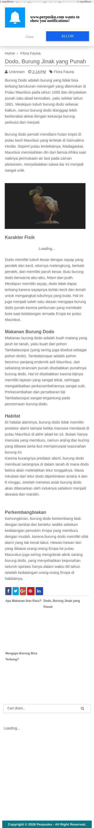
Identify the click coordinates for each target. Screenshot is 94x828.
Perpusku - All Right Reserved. (61, 824)
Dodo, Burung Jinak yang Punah (45, 61)
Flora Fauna (64, 72)
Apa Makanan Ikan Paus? (23, 601)
